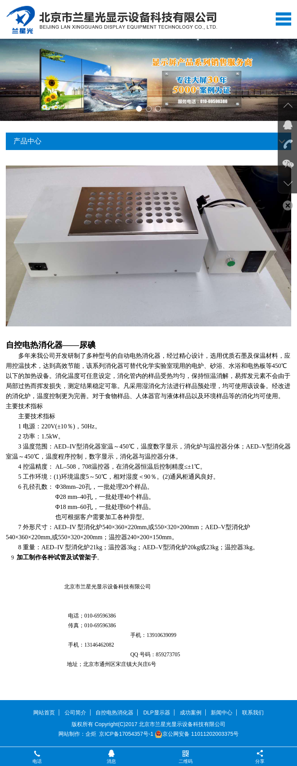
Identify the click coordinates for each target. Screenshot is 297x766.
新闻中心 (221, 712)
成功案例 (190, 712)
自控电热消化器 (114, 712)
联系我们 (253, 712)
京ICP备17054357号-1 (126, 734)
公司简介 (75, 712)
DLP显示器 (156, 712)
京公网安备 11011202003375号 (197, 734)
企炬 (90, 734)
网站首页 (44, 712)
